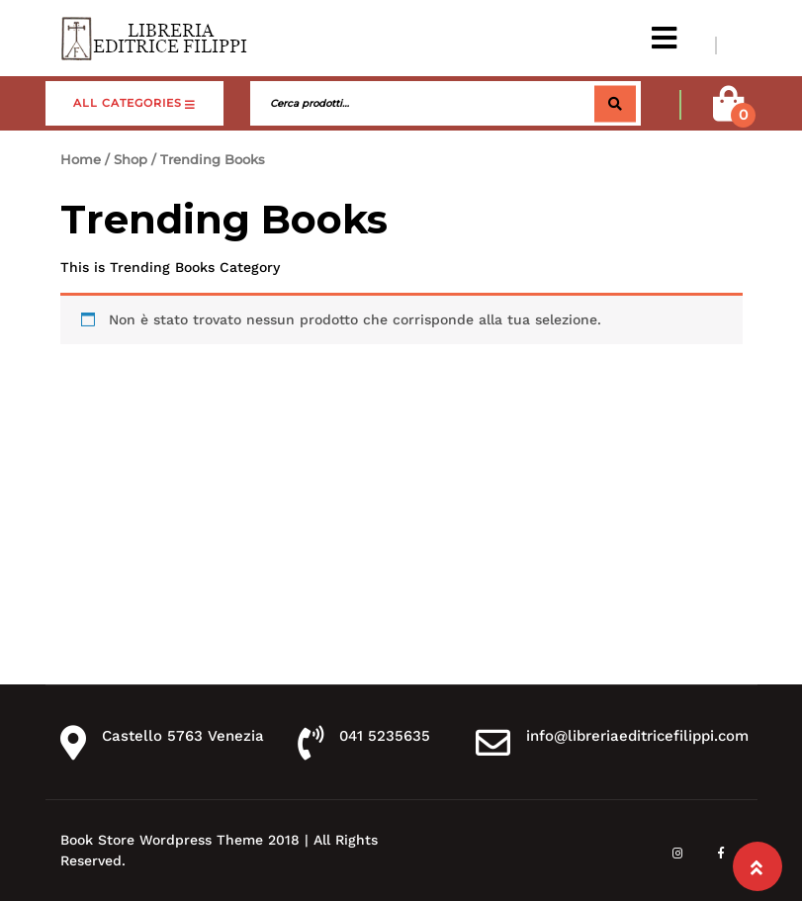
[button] (664, 38)
